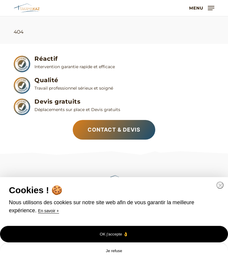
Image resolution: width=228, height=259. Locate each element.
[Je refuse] (220, 185)
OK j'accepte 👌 (114, 234)
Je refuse (114, 251)
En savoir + (48, 210)
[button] (201, 7)
